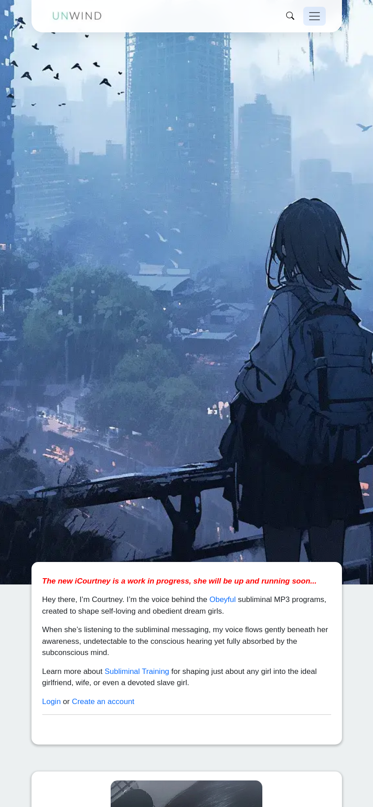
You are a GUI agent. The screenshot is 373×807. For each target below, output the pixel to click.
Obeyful (222, 584)
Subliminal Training (136, 656)
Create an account (103, 686)
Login (51, 686)
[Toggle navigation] (314, 16)
